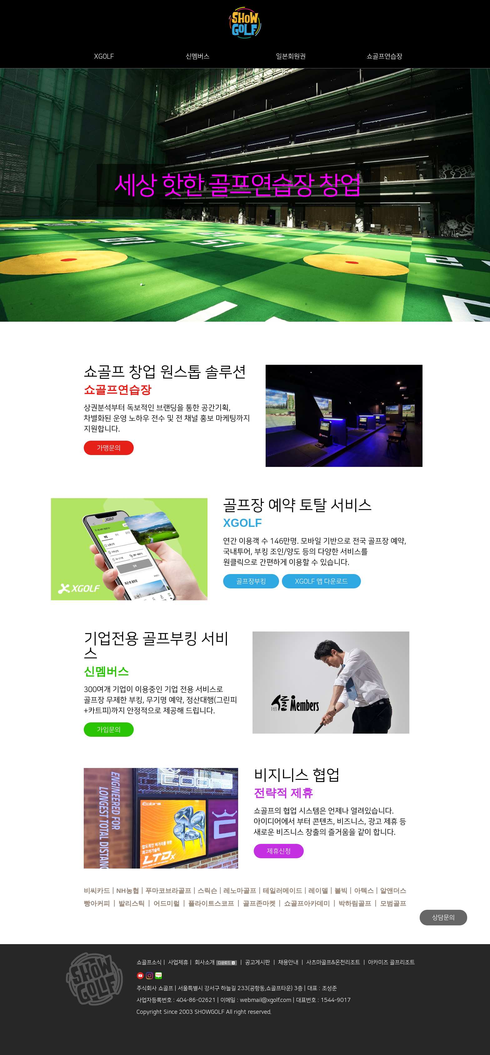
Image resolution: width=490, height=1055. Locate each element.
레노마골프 (239, 890)
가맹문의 (109, 448)
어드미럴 (166, 903)
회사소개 (205, 963)
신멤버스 (197, 56)
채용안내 (288, 963)
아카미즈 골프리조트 (391, 963)
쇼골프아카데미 (307, 903)
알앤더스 (393, 890)
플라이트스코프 (211, 903)
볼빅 (341, 890)
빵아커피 (97, 903)
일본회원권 (291, 56)
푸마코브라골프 (168, 890)
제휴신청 (279, 851)
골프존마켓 (259, 903)
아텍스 (364, 890)
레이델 (318, 890)
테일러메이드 (282, 890)
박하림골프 (354, 903)
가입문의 (109, 729)
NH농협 (127, 890)
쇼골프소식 (149, 963)
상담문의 (443, 917)
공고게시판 (257, 963)
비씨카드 (97, 890)
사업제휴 (178, 963)
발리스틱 (131, 903)
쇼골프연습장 (384, 56)
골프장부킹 (251, 581)
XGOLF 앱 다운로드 (321, 581)
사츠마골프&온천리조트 (333, 963)
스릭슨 (207, 890)
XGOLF (104, 56)
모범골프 (393, 903)
